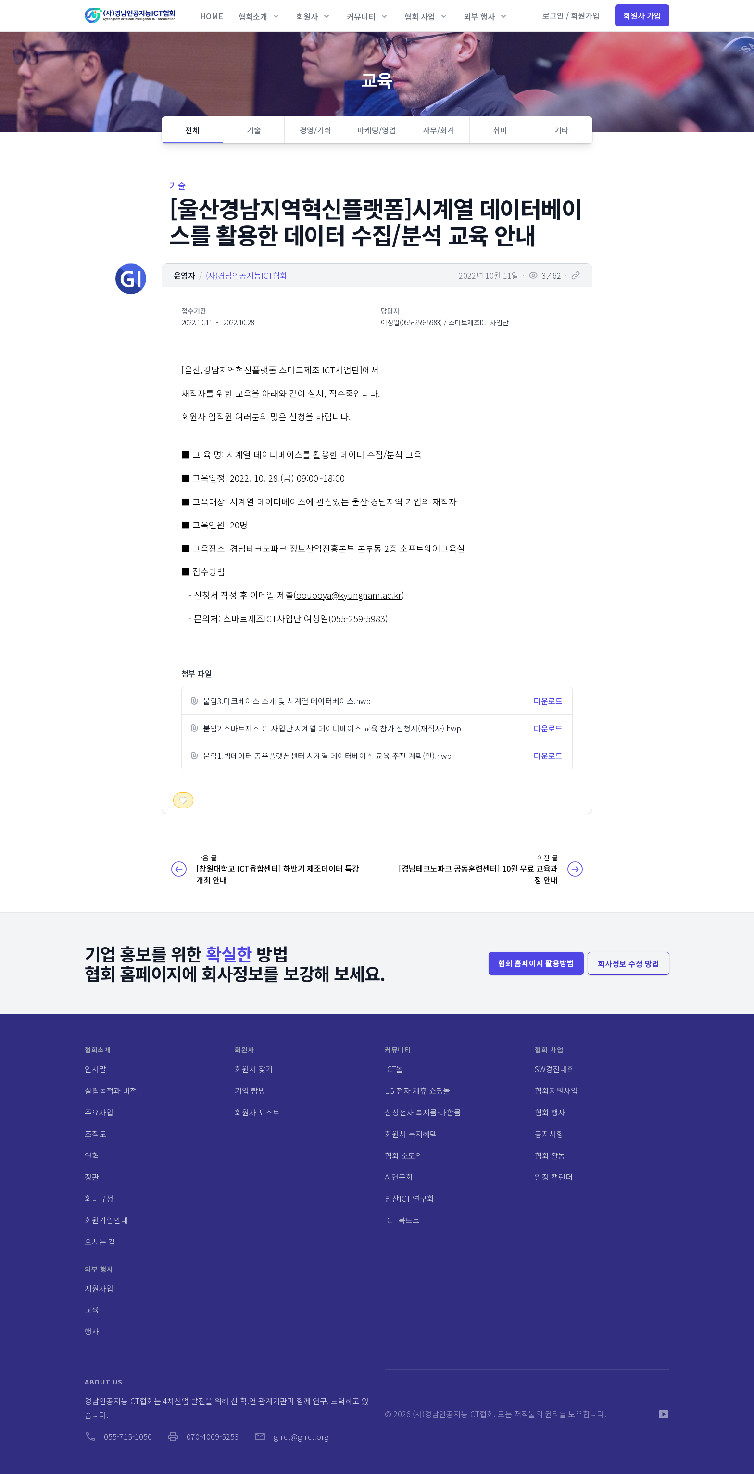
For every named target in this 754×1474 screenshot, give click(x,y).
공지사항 (549, 1134)
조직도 (95, 1134)
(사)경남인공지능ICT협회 (246, 275)
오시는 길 (100, 1241)
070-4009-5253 (203, 1436)
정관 (92, 1176)
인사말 (95, 1069)
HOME (211, 16)
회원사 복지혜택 (411, 1134)
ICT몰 (394, 1069)
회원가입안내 (106, 1220)
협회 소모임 (404, 1155)
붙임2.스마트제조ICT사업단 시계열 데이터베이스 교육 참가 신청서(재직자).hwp (332, 728)
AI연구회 (399, 1176)
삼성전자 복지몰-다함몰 (423, 1112)
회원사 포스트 (257, 1112)
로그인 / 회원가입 (571, 15)
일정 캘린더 (554, 1176)
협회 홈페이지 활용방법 (536, 963)
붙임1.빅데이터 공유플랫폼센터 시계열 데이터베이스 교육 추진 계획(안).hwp (327, 755)
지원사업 (99, 1288)
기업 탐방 (250, 1090)
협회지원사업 (556, 1090)
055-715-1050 (118, 1436)
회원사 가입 (642, 15)
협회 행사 (550, 1112)
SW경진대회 (555, 1069)
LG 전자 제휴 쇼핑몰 (418, 1090)
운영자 (184, 275)
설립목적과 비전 (111, 1090)
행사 (92, 1331)
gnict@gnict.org (291, 1436)
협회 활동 (550, 1155)
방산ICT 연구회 (409, 1198)
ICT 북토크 (402, 1220)
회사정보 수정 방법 (628, 963)
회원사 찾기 (254, 1069)
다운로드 (548, 700)
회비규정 (99, 1198)
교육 (92, 1309)
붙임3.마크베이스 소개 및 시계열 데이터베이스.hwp (287, 700)
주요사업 (99, 1112)
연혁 (92, 1155)
